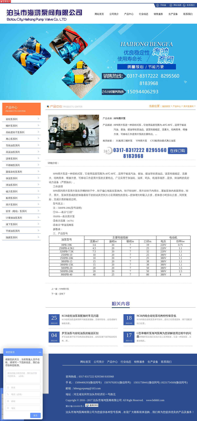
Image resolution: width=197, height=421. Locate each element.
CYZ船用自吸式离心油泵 (163, 141)
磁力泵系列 (11, 191)
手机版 (163, 5)
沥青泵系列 (11, 158)
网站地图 (177, 5)
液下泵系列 (11, 224)
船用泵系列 (11, 198)
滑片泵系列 (11, 204)
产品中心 (128, 14)
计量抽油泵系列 (14, 218)
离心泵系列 (11, 139)
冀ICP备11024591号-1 (75, 406)
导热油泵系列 (13, 145)
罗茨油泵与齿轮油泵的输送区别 (80, 333)
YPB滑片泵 (141, 141)
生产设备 (173, 14)
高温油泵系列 (13, 152)
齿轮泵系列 (11, 119)
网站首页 (99, 14)
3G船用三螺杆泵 (124, 141)
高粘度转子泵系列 (15, 132)
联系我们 (191, 5)
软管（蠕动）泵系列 (16, 211)
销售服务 (158, 14)
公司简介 (114, 14)
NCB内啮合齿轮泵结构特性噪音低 (156, 315)
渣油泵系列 (11, 185)
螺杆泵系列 (11, 126)
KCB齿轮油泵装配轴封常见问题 (80, 315)
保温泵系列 (11, 178)
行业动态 (143, 14)
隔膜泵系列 (11, 237)
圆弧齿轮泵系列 (14, 172)
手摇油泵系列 (13, 231)
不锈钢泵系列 (13, 165)
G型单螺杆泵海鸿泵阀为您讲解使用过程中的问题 (164, 333)
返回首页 (166, 106)
